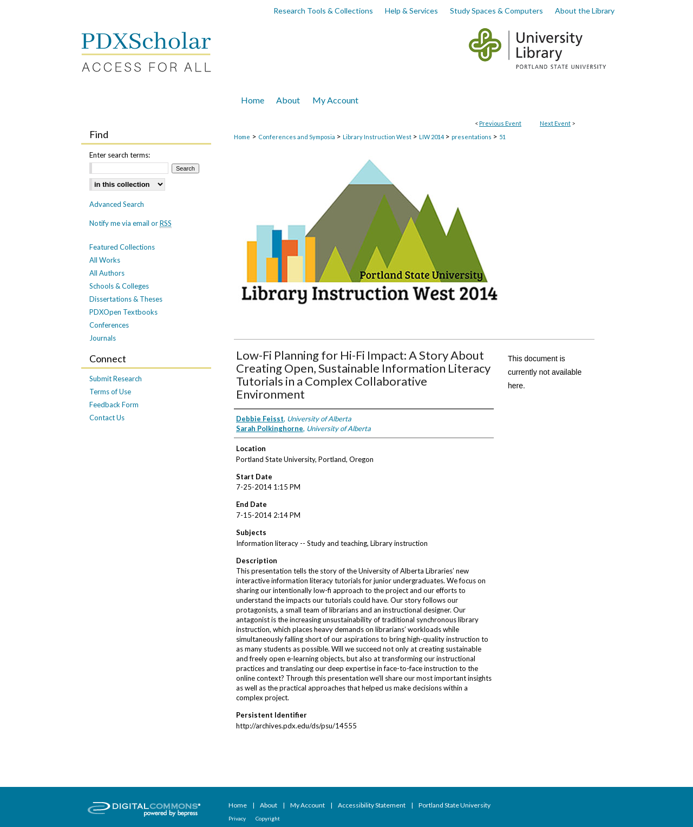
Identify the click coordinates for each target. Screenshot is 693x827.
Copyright (268, 818)
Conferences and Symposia (297, 136)
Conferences (109, 325)
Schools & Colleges (119, 286)
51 (502, 136)
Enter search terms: (119, 155)
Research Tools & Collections (323, 10)
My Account (308, 805)
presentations (472, 136)
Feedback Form (114, 404)
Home (242, 136)
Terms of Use (110, 391)
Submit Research (115, 378)
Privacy (237, 818)
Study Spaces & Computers (496, 10)
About (269, 805)
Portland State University (455, 805)
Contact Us (107, 417)
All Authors (107, 273)
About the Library (584, 10)
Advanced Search (116, 204)
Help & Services (411, 10)
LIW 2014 (432, 136)
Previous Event (500, 123)
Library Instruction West (378, 136)
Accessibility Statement (372, 805)
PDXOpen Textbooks (123, 312)
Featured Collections (122, 247)
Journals (102, 338)
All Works (104, 260)
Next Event (555, 123)
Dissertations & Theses (125, 299)
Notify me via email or (130, 223)
